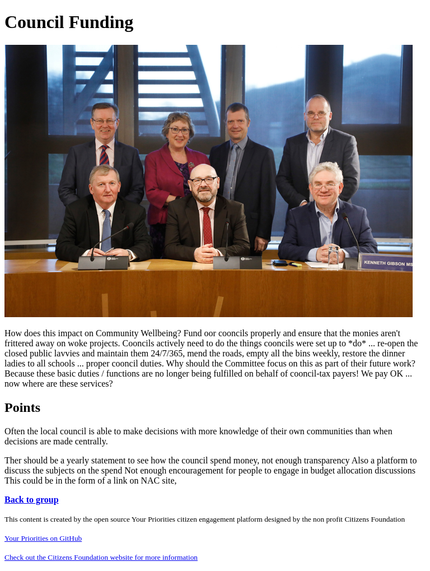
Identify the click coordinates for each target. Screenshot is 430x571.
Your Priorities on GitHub (43, 538)
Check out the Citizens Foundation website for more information (101, 557)
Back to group (31, 499)
